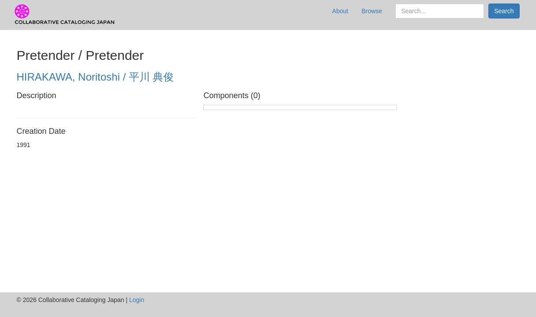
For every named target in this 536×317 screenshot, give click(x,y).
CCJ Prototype (65, 14)
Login (136, 299)
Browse (371, 11)
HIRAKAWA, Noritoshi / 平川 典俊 (95, 77)
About (340, 11)
